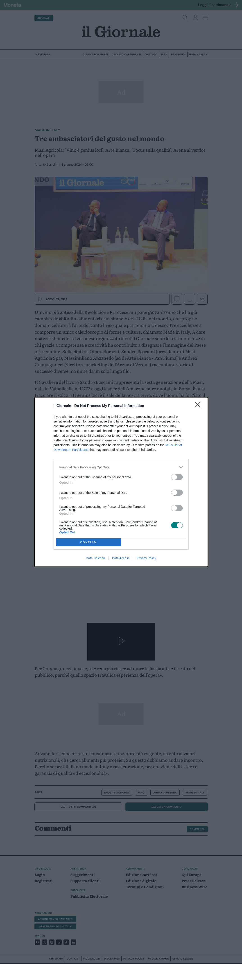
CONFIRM (88, 542)
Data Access (120, 558)
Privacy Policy (146, 558)
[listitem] (121, 467)
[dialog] (121, 482)
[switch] (177, 477)
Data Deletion (95, 558)
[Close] (199, 406)
